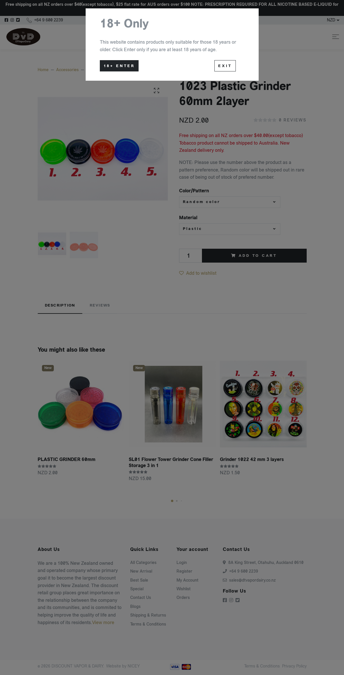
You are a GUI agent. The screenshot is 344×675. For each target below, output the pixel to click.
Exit (225, 66)
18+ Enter (119, 66)
